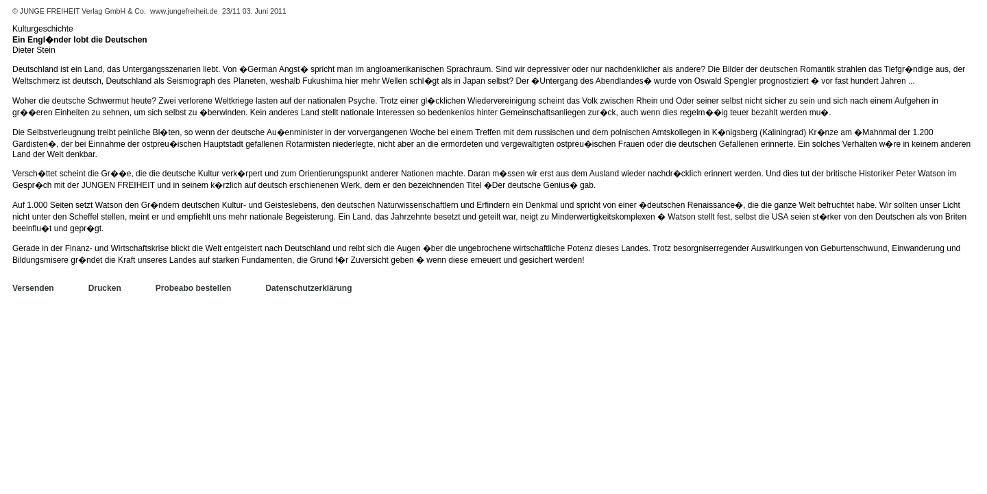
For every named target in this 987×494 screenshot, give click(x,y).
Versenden (33, 288)
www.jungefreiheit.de (183, 11)
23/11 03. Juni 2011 (254, 11)
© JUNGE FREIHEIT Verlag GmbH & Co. (80, 11)
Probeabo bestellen (194, 288)
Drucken (104, 288)
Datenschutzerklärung (308, 288)
